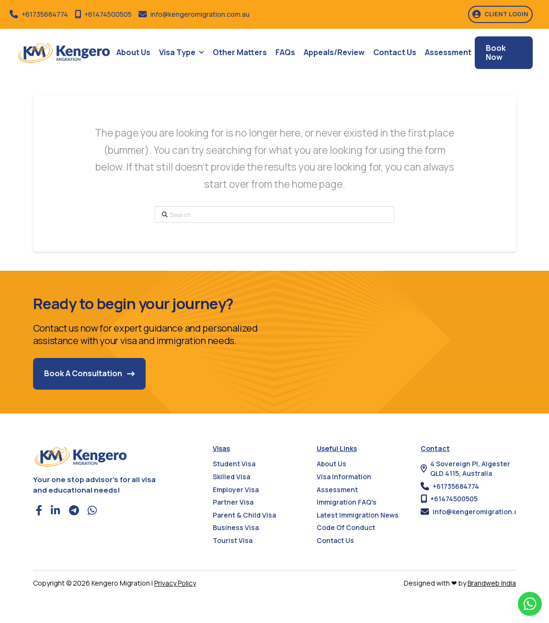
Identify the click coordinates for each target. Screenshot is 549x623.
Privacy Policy (175, 583)
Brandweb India (492, 583)
